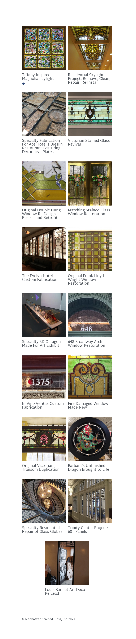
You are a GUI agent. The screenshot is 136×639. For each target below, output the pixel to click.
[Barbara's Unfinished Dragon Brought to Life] (91, 445)
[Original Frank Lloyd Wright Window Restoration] (91, 252)
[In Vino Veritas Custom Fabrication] (44, 382)
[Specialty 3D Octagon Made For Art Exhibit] (44, 319)
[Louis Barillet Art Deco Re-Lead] (68, 571)
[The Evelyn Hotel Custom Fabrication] (44, 252)
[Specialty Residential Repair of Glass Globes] (44, 508)
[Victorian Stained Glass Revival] (91, 115)
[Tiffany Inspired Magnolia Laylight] (44, 48)
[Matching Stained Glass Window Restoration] (91, 186)
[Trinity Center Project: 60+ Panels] (91, 508)
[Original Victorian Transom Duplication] (44, 445)
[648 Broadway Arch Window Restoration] (91, 319)
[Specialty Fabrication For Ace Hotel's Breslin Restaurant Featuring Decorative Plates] (44, 115)
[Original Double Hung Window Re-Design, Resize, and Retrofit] (44, 186)
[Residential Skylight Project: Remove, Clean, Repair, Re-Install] (91, 48)
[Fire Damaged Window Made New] (91, 382)
